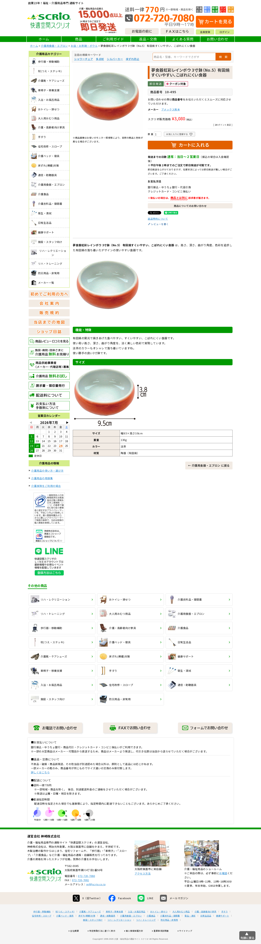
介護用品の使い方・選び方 (47, 470)
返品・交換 (148, 38)
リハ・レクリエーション (119, 931)
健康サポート (222, 927)
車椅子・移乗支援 (114, 922)
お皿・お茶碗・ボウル (84, 46)
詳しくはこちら (40, 772)
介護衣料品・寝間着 (170, 927)
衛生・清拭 (190, 927)
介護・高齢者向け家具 (205, 922)
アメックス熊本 (170, 109)
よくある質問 (182, 38)
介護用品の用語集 (42, 478)
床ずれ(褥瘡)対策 (86, 927)
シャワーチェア (83, 59)
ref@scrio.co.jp (96, 895)
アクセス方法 (143, 884)
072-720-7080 (86, 887)
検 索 (223, 57)
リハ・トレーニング (146, 931)
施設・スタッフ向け (93, 931)
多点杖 (100, 59)
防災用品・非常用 (169, 931)
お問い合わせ (217, 38)
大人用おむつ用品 (181, 922)
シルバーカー (115, 59)
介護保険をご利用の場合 (46, 485)
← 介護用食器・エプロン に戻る (209, 465)
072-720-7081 (80, 891)
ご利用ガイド (113, 38)
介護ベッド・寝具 (65, 927)
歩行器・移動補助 (42, 922)
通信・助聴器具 (107, 927)
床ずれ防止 (132, 59)
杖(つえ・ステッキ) (65, 922)
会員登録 (205, 32)
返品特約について (158, 218)
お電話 (223, 884)
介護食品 (151, 927)
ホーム (44, 38)
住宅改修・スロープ (41, 927)
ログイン (224, 32)
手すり (224, 922)
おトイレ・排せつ (159, 922)
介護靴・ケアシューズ (90, 922)
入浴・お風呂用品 (136, 922)
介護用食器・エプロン (54, 46)
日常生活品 (205, 927)
